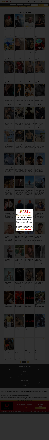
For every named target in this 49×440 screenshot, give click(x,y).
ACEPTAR (20, 229)
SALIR (28, 229)
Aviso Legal (25, 215)
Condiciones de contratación (20, 215)
